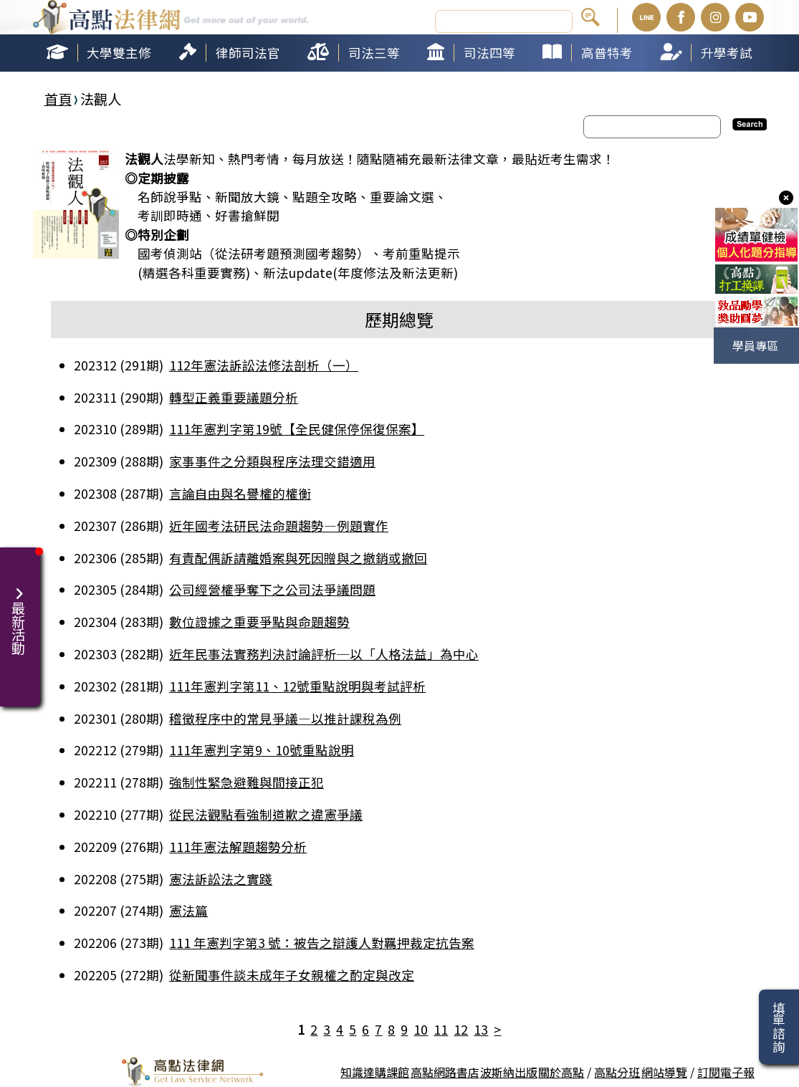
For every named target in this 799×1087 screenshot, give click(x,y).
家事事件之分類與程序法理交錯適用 (272, 461)
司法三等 (374, 53)
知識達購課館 (374, 1072)
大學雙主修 (119, 53)
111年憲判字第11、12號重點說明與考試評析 (297, 686)
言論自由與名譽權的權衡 (240, 493)
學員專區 (755, 345)
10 (420, 1029)
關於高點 (561, 1072)
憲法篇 (188, 910)
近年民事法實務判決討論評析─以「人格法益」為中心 (324, 654)
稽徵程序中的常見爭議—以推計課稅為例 (285, 718)
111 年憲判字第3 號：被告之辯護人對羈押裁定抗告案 (321, 943)
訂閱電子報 (726, 1072)
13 (481, 1029)
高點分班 (617, 1072)
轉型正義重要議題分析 (233, 397)
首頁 (58, 99)
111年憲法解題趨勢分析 (238, 847)
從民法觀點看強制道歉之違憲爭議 (266, 814)
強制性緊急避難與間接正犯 (246, 782)
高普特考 (607, 53)
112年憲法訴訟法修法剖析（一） (263, 365)
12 (461, 1029)
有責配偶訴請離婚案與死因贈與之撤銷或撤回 (298, 558)
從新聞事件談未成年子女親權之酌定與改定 (291, 975)
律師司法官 (248, 53)
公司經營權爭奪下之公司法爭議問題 (272, 589)
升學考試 (726, 53)
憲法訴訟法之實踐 (220, 879)
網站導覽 (664, 1072)
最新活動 (20, 612)
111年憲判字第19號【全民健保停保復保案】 (296, 429)
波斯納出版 (508, 1072)
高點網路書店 (445, 1072)
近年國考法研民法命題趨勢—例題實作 (278, 526)
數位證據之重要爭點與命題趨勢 (259, 622)
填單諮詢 (779, 1027)
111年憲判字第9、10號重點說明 (261, 750)
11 (441, 1029)
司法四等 (489, 53)
